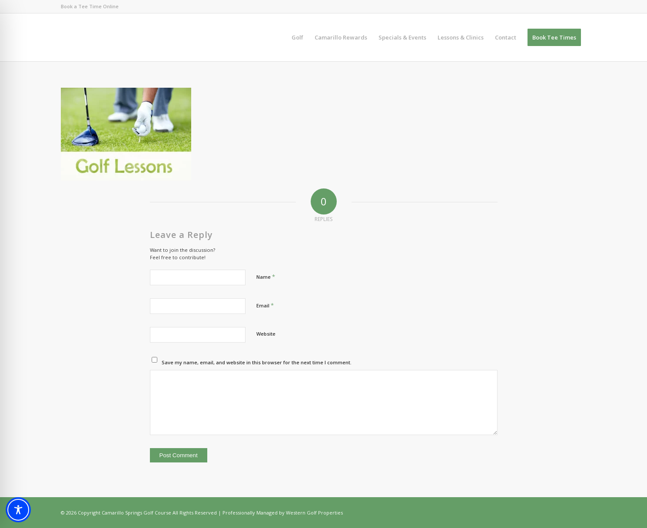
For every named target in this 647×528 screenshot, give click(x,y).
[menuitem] (297, 37)
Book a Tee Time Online (90, 6)
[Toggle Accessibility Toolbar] (18, 509)
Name (265, 276)
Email (265, 305)
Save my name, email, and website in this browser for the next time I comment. (257, 362)
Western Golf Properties (314, 512)
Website (265, 333)
